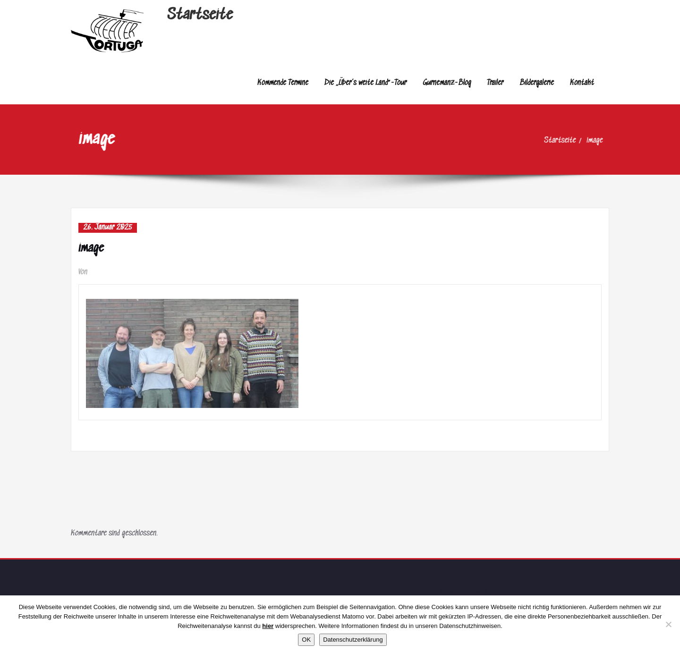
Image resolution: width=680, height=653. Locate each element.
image (603, 140)
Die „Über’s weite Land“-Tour (365, 83)
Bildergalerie (536, 83)
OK (306, 639)
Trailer (495, 83)
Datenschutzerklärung (352, 639)
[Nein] (668, 624)
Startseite (200, 15)
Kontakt (582, 83)
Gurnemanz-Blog (447, 83)
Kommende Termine (282, 83)
